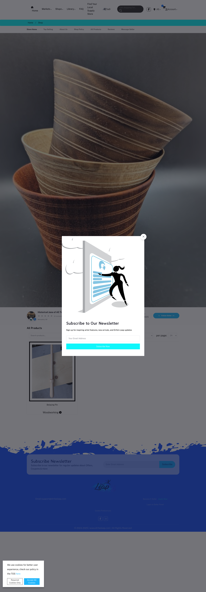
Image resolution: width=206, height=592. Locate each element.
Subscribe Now (103, 346)
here (18, 573)
